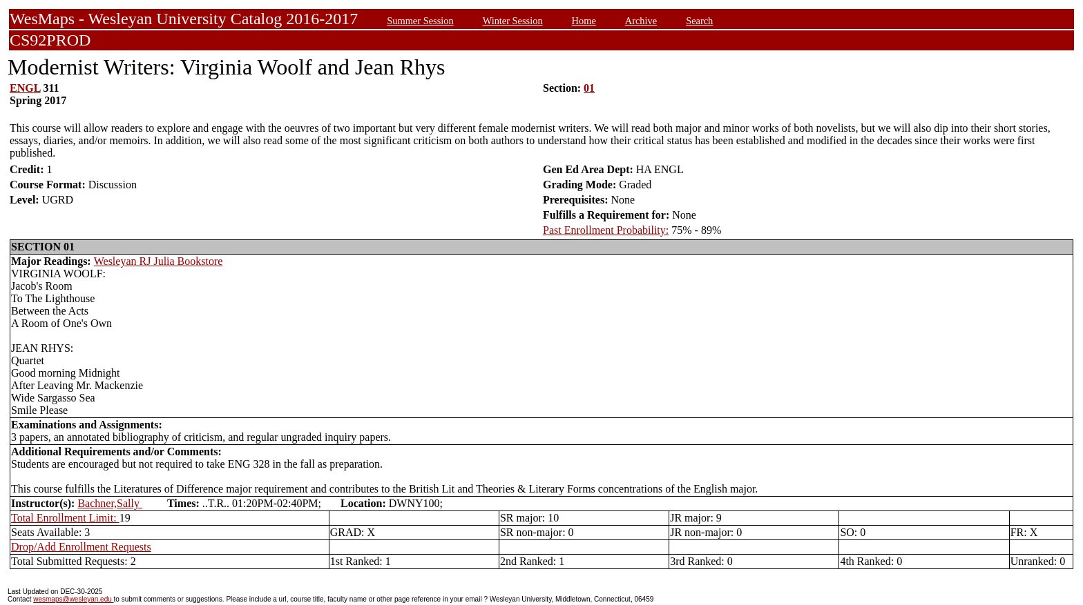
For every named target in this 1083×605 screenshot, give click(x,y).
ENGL (25, 88)
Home (584, 20)
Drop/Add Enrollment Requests (81, 547)
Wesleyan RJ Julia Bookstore (158, 261)
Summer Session (420, 20)
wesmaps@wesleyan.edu (73, 599)
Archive (641, 20)
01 (589, 88)
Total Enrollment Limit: (65, 518)
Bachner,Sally (109, 503)
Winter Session (513, 20)
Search (699, 20)
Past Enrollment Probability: (606, 230)
